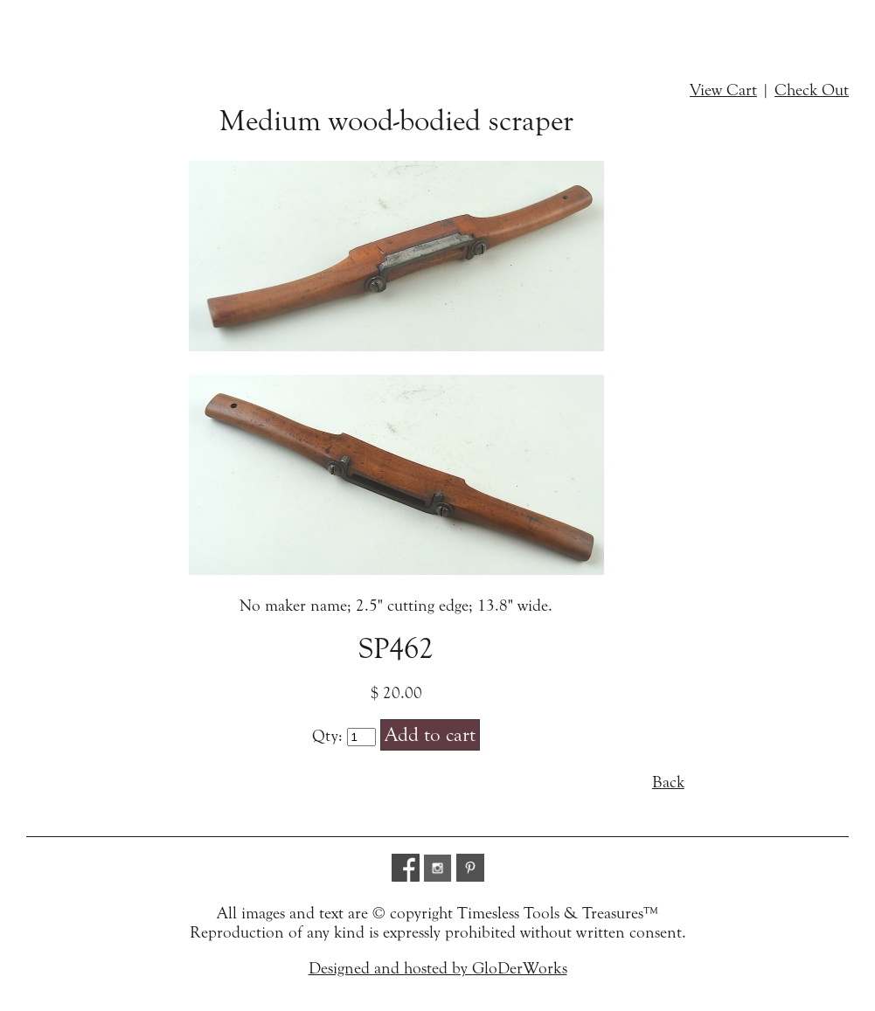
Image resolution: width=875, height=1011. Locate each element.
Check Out (811, 90)
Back (668, 782)
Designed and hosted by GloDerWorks (438, 968)
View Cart (723, 90)
